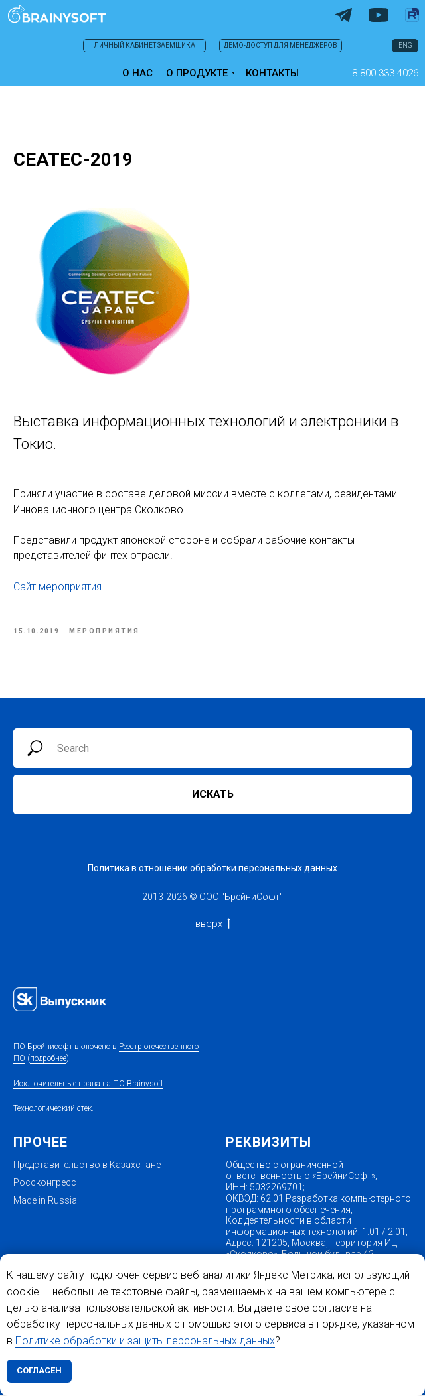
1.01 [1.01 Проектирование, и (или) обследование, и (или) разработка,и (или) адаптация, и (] (371, 1232)
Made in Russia (45, 1201)
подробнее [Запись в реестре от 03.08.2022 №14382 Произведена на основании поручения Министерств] (48, 1059)
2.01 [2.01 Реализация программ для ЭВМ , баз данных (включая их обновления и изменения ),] (397, 1232)
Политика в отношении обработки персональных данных (212, 868)
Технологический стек (52, 1108)
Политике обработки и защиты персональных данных (145, 1340)
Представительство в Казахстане (87, 1166)
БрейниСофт (252, 897)
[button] (385, 73)
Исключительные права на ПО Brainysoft (88, 1084)
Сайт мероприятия (57, 586)
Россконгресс (44, 1183)
